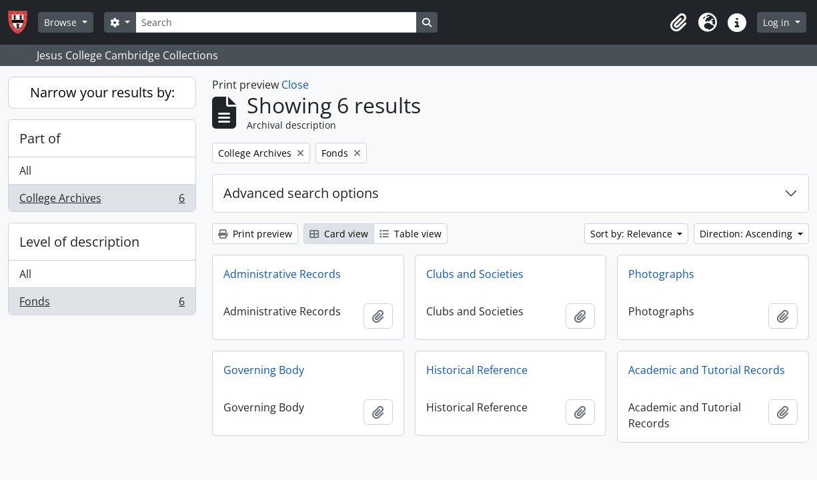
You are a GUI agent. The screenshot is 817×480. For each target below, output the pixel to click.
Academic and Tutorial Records (706, 370)
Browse (61, 22)
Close (295, 84)
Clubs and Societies (475, 274)
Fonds (102, 304)
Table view (410, 233)
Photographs (661, 274)
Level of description (79, 242)
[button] (678, 22)
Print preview (255, 233)
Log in (777, 22)
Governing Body (263, 370)
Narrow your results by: (102, 92)
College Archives (102, 200)
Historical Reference (477, 370)
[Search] (276, 22)
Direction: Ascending (747, 233)
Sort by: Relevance (632, 233)
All (25, 170)
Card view (338, 233)
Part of (40, 138)
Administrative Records (282, 274)
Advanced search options (301, 193)
